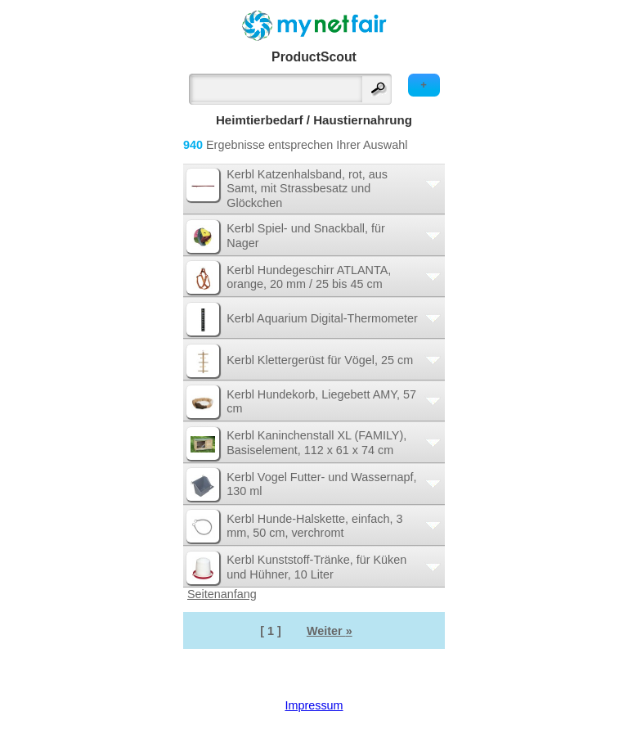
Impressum (314, 705)
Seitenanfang (222, 594)
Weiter (329, 630)
